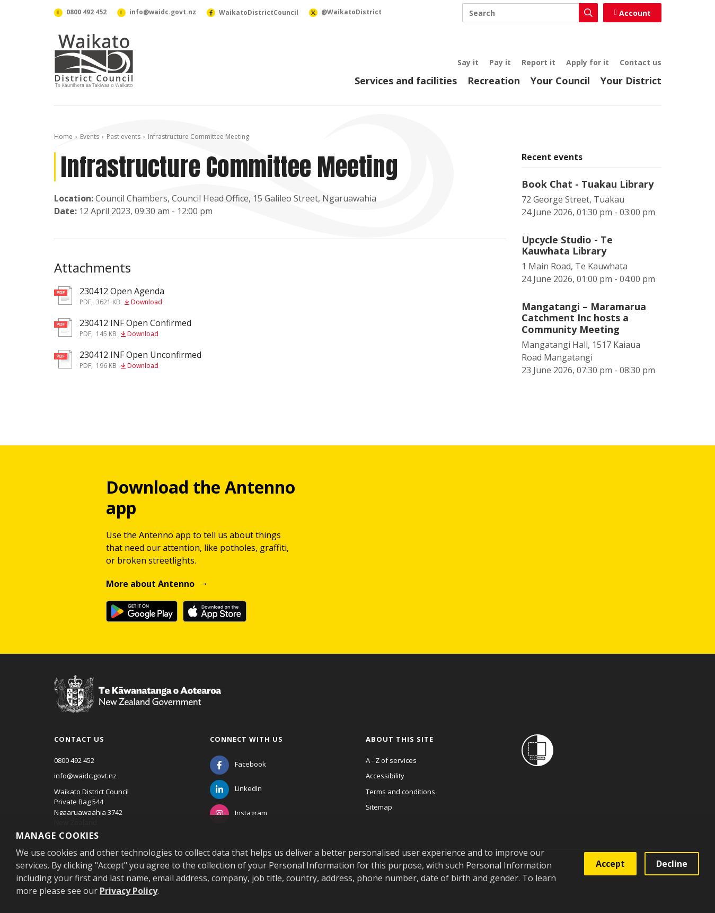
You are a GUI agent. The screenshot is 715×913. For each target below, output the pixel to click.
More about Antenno (150, 584)
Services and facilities (406, 80)
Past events (123, 136)
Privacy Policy (128, 891)
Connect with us (246, 739)
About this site (400, 739)
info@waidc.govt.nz (85, 775)
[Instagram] (238, 813)
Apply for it (587, 62)
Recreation (493, 80)
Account (632, 13)
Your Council (560, 80)
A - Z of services (391, 760)
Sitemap (379, 807)
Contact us (640, 62)
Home (63, 136)
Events (89, 136)
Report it (538, 62)
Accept (610, 864)
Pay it (500, 62)
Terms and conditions (400, 791)
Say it (468, 62)
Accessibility (385, 775)
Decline (671, 864)
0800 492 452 (74, 760)
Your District (631, 80)
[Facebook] (238, 764)
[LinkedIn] (236, 788)
